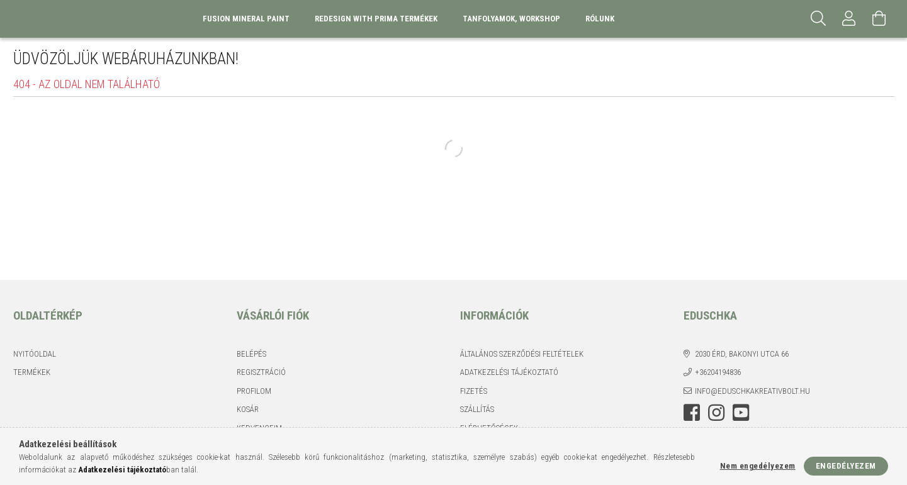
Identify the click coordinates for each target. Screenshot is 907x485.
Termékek (31, 372)
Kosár (248, 409)
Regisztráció (261, 372)
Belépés (251, 354)
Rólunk (599, 18)
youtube (741, 412)
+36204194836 (718, 372)
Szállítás (477, 409)
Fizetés (473, 391)
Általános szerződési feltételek (521, 354)
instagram (716, 412)
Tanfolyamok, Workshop (511, 18)
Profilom (254, 391)
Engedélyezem (846, 466)
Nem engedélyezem (758, 466)
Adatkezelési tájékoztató (509, 372)
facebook (692, 412)
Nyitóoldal (34, 354)
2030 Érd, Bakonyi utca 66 (742, 354)
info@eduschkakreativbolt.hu (752, 391)
